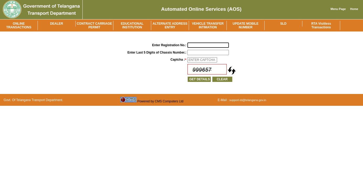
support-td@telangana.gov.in (247, 100)
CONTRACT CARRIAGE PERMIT (94, 25)
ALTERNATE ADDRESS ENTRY (169, 25)
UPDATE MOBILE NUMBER (245, 25)
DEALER (56, 23)
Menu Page (338, 8)
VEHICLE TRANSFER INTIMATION (208, 25)
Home (354, 8)
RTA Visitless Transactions (321, 25)
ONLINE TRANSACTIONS (18, 25)
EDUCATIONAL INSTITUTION (132, 25)
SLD (283, 23)
